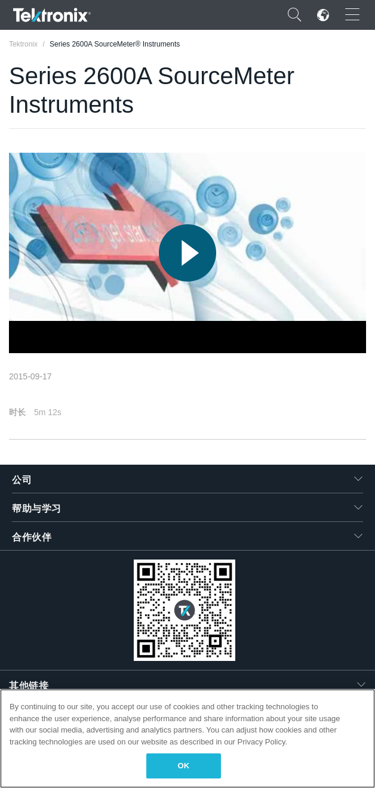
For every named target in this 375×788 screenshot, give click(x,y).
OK (184, 765)
